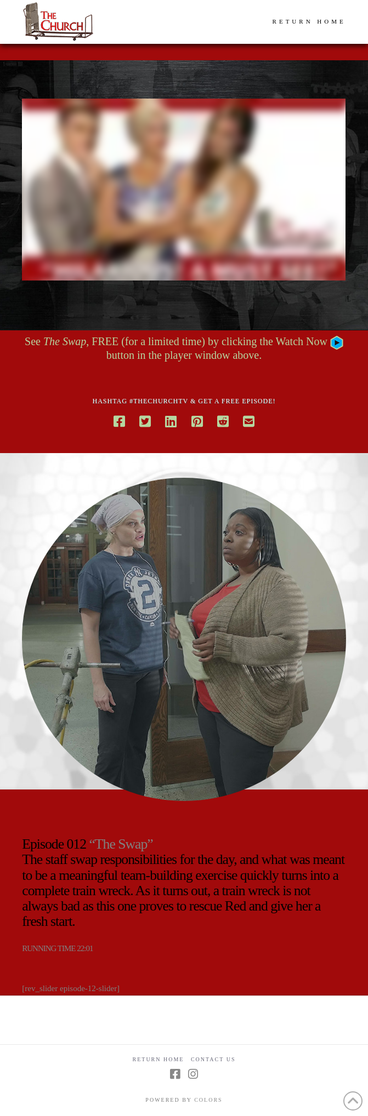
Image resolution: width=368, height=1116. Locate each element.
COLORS (208, 1100)
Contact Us (213, 1059)
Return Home (158, 1059)
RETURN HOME (309, 21)
